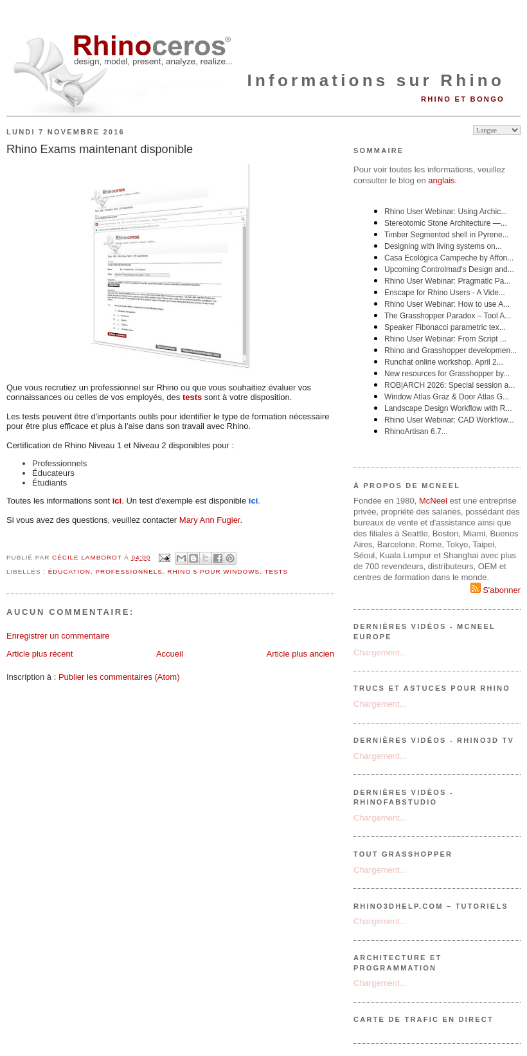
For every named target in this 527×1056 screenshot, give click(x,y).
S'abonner (495, 590)
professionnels (128, 571)
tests (276, 571)
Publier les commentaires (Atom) (119, 677)
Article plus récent (39, 654)
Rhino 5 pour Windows (213, 571)
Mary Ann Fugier (209, 520)
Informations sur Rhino (376, 80)
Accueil (169, 654)
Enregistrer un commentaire (57, 636)
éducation (69, 571)
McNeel (433, 500)
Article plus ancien (301, 654)
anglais (441, 180)
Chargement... (379, 652)
